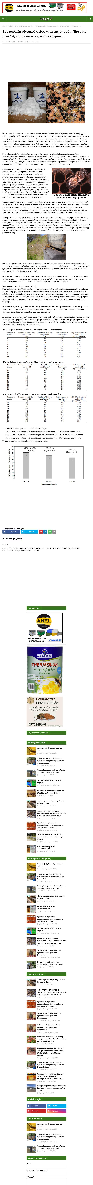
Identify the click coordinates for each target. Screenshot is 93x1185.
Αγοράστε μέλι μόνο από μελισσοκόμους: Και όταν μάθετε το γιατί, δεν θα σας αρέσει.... (50, 825)
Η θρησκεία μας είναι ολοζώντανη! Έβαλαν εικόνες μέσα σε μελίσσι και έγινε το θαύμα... (50, 760)
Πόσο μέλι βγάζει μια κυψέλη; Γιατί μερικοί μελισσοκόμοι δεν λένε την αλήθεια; (49, 836)
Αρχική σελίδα (7, 26)
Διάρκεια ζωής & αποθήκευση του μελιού (49, 749)
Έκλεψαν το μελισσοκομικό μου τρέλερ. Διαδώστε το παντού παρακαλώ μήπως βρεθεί (51, 1088)
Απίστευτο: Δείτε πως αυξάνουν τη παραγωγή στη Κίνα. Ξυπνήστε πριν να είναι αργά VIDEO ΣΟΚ (51, 1039)
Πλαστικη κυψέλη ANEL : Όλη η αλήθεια (49, 781)
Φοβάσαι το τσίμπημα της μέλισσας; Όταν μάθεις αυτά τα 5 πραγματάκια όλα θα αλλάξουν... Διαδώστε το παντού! (50, 1051)
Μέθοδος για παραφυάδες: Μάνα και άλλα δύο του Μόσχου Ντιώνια (50, 792)
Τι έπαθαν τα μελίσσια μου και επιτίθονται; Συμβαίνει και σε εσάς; (50, 963)
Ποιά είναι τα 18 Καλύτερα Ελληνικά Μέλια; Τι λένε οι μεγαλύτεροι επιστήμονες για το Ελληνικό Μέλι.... (50, 1076)
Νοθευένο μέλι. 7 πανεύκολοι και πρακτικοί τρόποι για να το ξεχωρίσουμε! (49, 952)
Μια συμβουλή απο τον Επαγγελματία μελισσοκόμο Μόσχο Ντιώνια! (51, 771)
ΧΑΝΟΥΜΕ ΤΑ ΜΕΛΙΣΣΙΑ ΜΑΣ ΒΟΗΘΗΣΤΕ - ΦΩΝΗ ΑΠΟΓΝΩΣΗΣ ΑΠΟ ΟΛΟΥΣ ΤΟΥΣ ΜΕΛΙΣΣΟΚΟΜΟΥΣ (51, 813)
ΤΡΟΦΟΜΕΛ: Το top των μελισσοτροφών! (46, 847)
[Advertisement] (46, 63)
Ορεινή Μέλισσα (10, 41)
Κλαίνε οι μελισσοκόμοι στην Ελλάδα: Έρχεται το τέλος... (51, 802)
